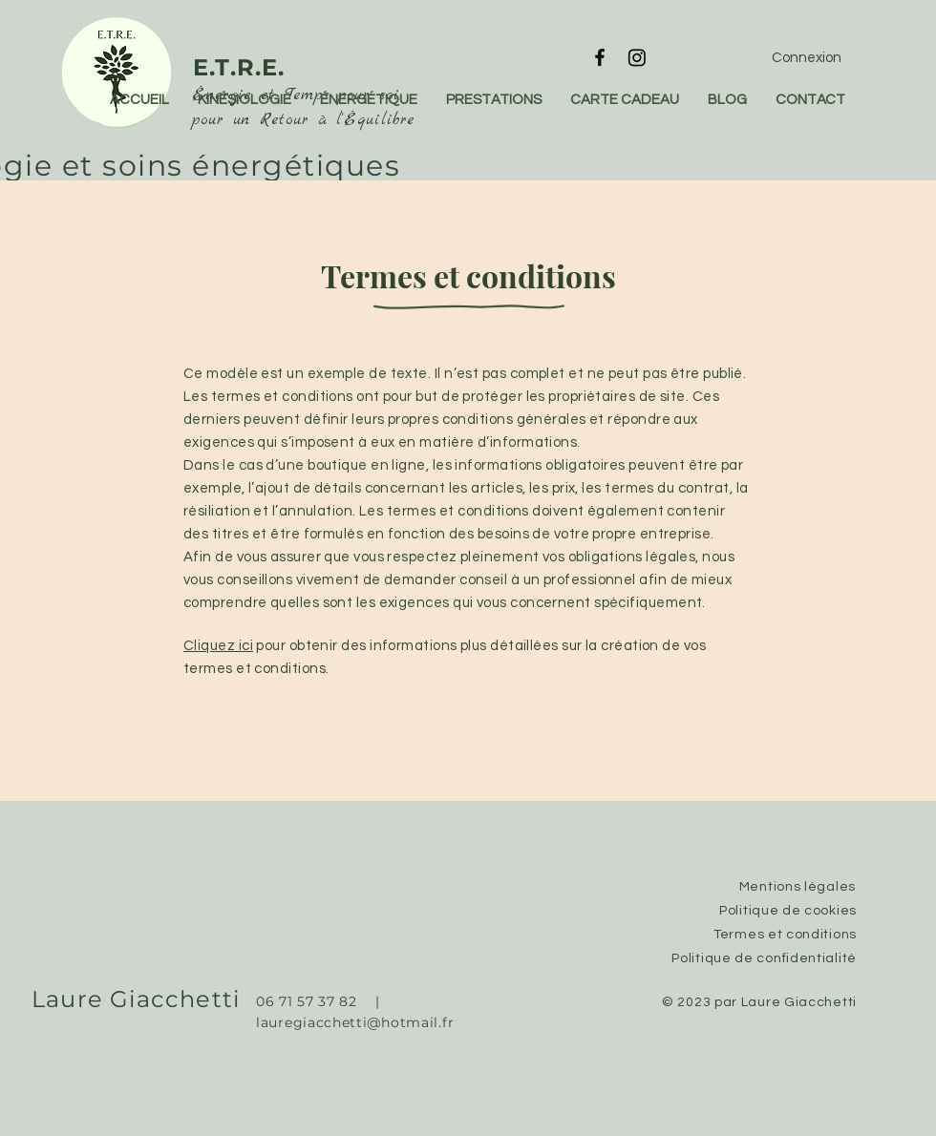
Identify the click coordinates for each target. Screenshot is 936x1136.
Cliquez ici (218, 646)
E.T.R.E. (239, 67)
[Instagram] (637, 57)
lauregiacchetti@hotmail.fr (355, 1022)
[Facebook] (599, 57)
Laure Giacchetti (136, 999)
